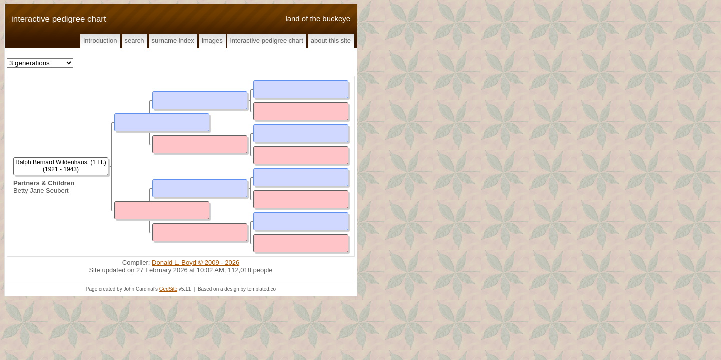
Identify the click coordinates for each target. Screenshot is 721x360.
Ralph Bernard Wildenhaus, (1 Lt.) (60, 162)
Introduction (100, 40)
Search (134, 40)
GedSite (168, 289)
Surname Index (173, 40)
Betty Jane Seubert (41, 190)
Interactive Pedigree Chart (266, 40)
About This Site (331, 40)
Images (212, 40)
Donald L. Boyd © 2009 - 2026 (195, 262)
